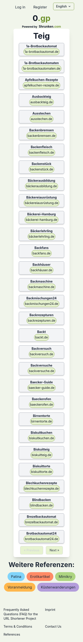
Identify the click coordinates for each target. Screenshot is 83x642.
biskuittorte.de (41, 472)
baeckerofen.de (41, 404)
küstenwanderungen (58, 587)
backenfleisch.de (41, 152)
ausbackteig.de (41, 102)
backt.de (41, 337)
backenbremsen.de (41, 136)
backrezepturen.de (41, 320)
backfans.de (42, 253)
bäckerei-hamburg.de (41, 220)
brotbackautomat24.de (41, 539)
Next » (54, 550)
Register (40, 7)
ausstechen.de (41, 119)
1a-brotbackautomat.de (41, 52)
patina (16, 576)
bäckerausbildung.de (41, 186)
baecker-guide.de (41, 388)
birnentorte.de (41, 421)
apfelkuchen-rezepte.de (41, 85)
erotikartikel (40, 576)
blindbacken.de (41, 505)
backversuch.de (41, 354)
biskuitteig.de (41, 455)
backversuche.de (41, 371)
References (12, 634)
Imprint (50, 609)
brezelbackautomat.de (41, 522)
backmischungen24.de (41, 304)
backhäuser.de (41, 270)
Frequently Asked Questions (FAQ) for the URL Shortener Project (21, 614)
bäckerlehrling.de (41, 236)
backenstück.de (41, 169)
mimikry (65, 576)
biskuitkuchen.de (41, 438)
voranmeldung (20, 587)
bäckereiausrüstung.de (41, 203)
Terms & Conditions (18, 626)
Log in (20, 7)
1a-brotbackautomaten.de (41, 68)
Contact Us (53, 626)
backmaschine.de (41, 287)
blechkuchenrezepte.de (41, 488)
